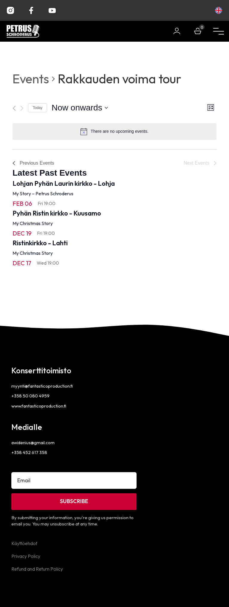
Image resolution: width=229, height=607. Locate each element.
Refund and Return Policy (37, 569)
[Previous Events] (14, 108)
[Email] (74, 480)
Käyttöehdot (24, 543)
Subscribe (74, 501)
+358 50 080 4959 (30, 396)
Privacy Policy (25, 556)
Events (31, 79)
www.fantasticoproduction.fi (38, 406)
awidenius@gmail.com (33, 442)
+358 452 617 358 (29, 452)
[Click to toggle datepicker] (80, 108)
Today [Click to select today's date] (37, 108)
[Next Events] (22, 108)
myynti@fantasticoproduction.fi (42, 386)
